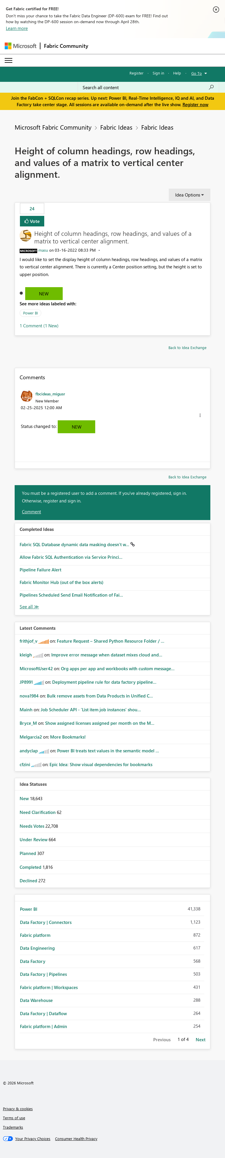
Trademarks (13, 1127)
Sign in (158, 72)
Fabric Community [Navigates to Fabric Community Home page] (66, 45)
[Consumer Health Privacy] (76, 1138)
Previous (162, 1039)
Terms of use (14, 1117)
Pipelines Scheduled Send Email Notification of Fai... (71, 595)
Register (136, 72)
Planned (28, 853)
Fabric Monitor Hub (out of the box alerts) (61, 582)
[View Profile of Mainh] (26, 709)
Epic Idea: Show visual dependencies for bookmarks (101, 764)
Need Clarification (38, 812)
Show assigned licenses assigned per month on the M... (99, 723)
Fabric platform (35, 935)
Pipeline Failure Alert (40, 570)
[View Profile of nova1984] (29, 696)
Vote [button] (34, 221)
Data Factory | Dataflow (43, 1013)
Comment (31, 511)
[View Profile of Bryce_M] (28, 723)
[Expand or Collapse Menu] (8, 60)
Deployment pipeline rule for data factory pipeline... (104, 682)
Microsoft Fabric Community (53, 127)
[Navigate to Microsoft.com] (20, 46)
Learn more (17, 28)
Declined (29, 880)
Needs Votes (32, 826)
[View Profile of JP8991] (26, 682)
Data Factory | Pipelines (43, 974)
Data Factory (32, 961)
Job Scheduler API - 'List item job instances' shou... (91, 709)
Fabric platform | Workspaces (49, 987)
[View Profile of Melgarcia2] (31, 737)
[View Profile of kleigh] (26, 655)
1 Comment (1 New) (39, 326)
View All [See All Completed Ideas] (29, 606)
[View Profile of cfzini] (25, 764)
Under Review (34, 839)
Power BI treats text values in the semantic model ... (108, 751)
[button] (200, 415)
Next (200, 1039)
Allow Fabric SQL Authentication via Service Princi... (71, 557)
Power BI (30, 312)
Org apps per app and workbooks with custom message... (118, 668)
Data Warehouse (36, 1000)
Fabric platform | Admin (43, 1026)
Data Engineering (37, 948)
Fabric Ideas (116, 127)
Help (177, 72)
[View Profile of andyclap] (29, 751)
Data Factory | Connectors (45, 922)
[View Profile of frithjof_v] (29, 641)
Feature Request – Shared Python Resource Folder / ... (110, 641)
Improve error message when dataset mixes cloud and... (106, 655)
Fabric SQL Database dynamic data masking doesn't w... (75, 544)
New (44, 294)
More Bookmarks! (68, 737)
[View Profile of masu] (43, 250)
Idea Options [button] (187, 195)
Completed (31, 867)
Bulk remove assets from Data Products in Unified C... (100, 696)
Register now (195, 104)
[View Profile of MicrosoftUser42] (36, 668)
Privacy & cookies (18, 1108)
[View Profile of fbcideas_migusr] (50, 394)
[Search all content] (148, 87)
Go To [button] (196, 73)
